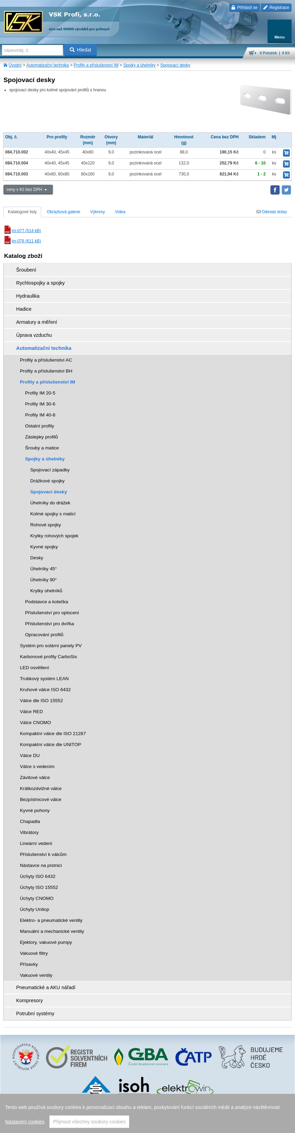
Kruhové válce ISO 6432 (45, 689)
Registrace (276, 7)
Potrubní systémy (35, 1013)
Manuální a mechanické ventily (52, 931)
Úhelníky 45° (43, 568)
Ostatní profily (39, 425)
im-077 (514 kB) (22, 230)
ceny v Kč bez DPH (25, 189)
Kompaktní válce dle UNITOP (50, 744)
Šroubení (26, 270)
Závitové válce (35, 777)
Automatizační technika (47, 65)
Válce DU (30, 755)
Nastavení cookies (24, 1121)
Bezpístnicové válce (40, 799)
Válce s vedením (37, 766)
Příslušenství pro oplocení (52, 612)
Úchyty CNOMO (37, 898)
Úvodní (15, 65)
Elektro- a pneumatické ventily (51, 920)
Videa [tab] (120, 211)
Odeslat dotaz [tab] (272, 211)
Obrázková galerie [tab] (63, 211)
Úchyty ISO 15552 (39, 887)
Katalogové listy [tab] (22, 211)
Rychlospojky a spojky (40, 283)
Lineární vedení (36, 843)
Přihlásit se (244, 7)
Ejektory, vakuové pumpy (46, 942)
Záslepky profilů (41, 436)
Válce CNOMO (35, 722)
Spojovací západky (50, 469)
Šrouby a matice (42, 447)
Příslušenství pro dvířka (49, 623)
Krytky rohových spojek (54, 535)
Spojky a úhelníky (139, 65)
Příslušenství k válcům (43, 854)
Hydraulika (27, 296)
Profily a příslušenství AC (46, 360)
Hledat (80, 50)
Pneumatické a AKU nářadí (46, 987)
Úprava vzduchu (34, 335)
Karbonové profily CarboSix (48, 656)
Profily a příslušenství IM (95, 65)
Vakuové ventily (36, 975)
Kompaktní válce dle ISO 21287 (53, 733)
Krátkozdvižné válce (40, 788)
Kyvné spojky (44, 546)
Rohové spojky (45, 524)
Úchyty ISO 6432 (37, 876)
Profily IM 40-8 (40, 414)
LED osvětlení (34, 667)
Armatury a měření (36, 322)
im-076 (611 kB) (22, 241)
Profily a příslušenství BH (46, 371)
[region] (147, 1113)
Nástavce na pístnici (41, 865)
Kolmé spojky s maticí (53, 513)
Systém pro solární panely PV (51, 645)
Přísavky (29, 964)
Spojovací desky (175, 65)
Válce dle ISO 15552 (41, 700)
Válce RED (31, 711)
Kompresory (29, 1000)
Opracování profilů (44, 634)
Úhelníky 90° (43, 579)
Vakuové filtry (34, 953)
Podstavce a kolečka (46, 601)
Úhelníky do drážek (50, 502)
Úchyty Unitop (34, 909)
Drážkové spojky (47, 480)
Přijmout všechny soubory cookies (89, 1121)
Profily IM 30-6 (40, 404)
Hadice (24, 309)
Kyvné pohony (35, 810)
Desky (36, 557)
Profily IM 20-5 (40, 393)
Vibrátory (29, 832)
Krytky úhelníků (46, 590)
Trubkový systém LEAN (44, 678)
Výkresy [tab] (97, 211)
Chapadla (30, 821)
